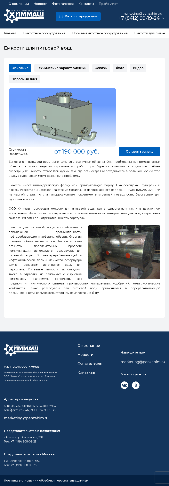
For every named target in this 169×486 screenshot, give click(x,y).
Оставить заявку (139, 151)
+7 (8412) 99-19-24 (139, 18)
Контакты (86, 4)
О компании (19, 4)
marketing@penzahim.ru (142, 13)
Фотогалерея (63, 4)
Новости (40, 4)
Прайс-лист (108, 4)
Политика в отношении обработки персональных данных (46, 480)
